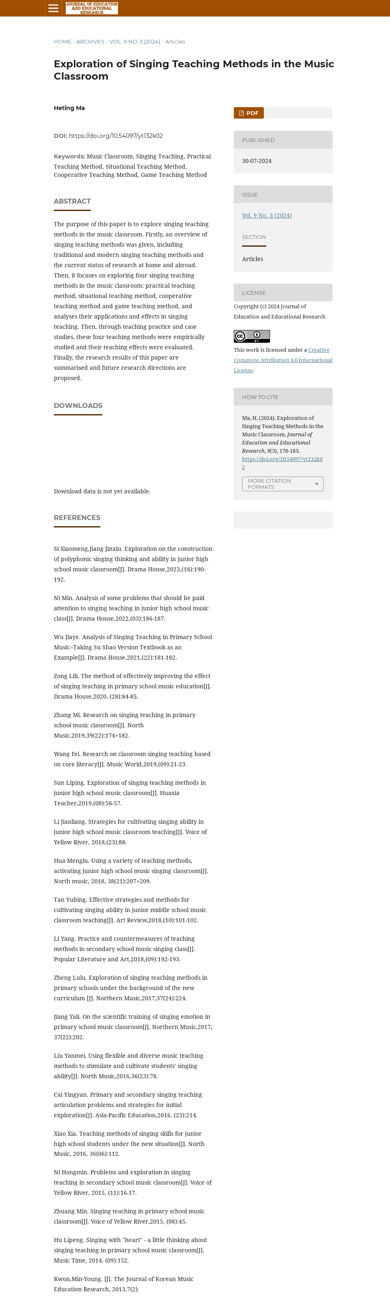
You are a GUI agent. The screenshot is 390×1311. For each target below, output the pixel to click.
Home (63, 41)
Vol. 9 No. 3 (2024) (135, 41)
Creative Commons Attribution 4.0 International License (283, 360)
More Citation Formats (269, 483)
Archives (90, 41)
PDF (251, 113)
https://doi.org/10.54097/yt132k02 (116, 136)
